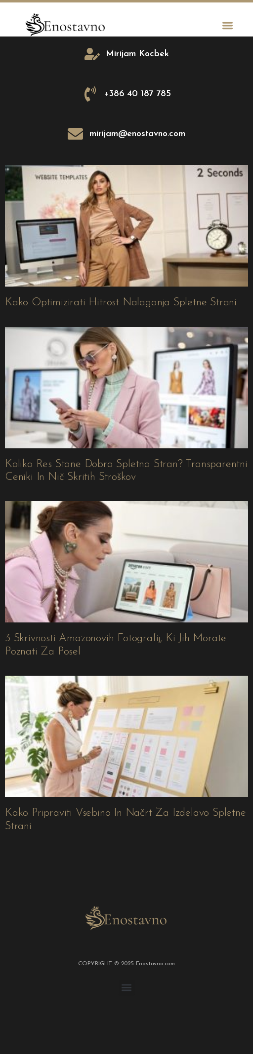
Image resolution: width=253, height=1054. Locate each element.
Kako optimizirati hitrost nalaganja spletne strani (121, 302)
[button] (227, 25)
